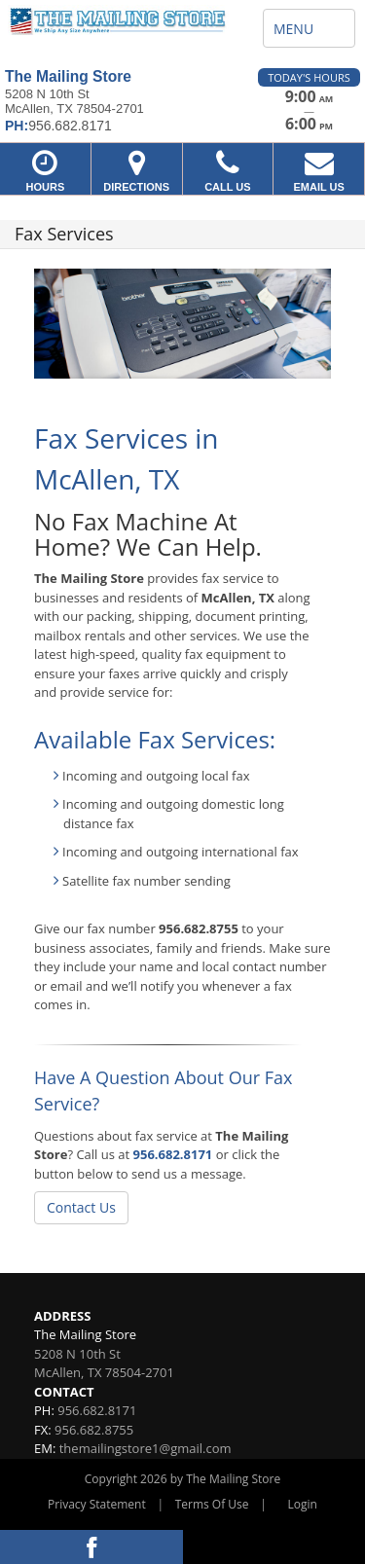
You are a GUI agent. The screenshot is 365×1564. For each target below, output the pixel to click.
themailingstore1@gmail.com (145, 1448)
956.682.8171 (173, 1154)
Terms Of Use (212, 1504)
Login (302, 1504)
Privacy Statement (97, 1504)
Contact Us (81, 1207)
